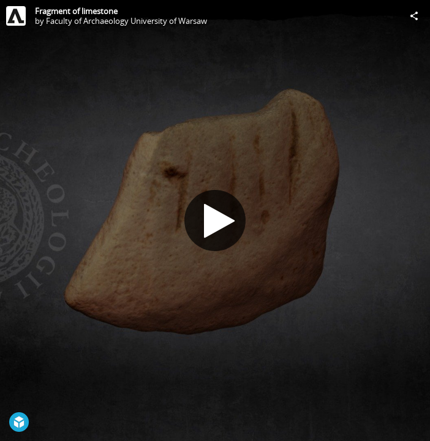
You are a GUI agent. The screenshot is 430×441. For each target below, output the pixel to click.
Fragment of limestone (76, 11)
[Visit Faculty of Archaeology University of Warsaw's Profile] (16, 16)
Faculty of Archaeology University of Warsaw (126, 20)
